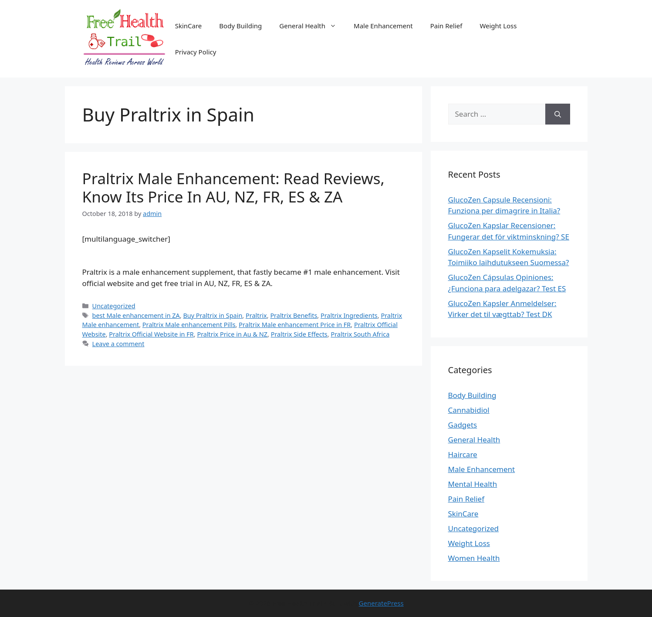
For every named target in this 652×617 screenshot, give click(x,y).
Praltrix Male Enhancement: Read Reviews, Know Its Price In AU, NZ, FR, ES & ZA (233, 187)
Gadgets (462, 425)
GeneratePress (381, 603)
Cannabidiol (469, 410)
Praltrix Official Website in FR (151, 334)
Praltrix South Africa (360, 334)
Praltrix (256, 315)
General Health (312, 26)
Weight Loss (498, 25)
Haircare (462, 454)
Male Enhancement (383, 25)
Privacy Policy (195, 51)
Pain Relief (446, 25)
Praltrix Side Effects (299, 334)
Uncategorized (113, 306)
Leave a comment (118, 344)
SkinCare (188, 25)
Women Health (474, 558)
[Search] (557, 114)
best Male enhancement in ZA (136, 315)
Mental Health (472, 484)
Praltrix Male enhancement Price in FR (295, 324)
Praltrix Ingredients (349, 315)
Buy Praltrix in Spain (212, 315)
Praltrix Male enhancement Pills (189, 324)
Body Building (240, 25)
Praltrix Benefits (293, 315)
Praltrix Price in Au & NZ (232, 334)
